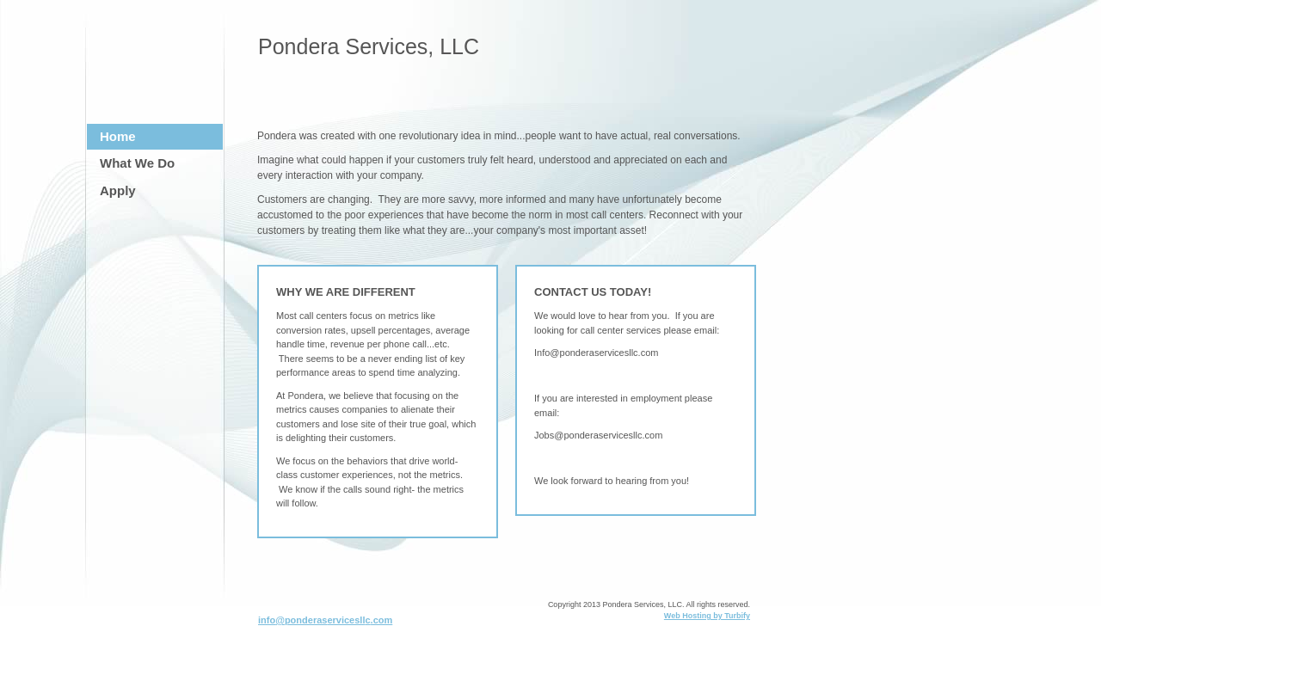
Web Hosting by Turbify (707, 615)
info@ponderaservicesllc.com (325, 620)
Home (118, 136)
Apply (118, 190)
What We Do (137, 163)
